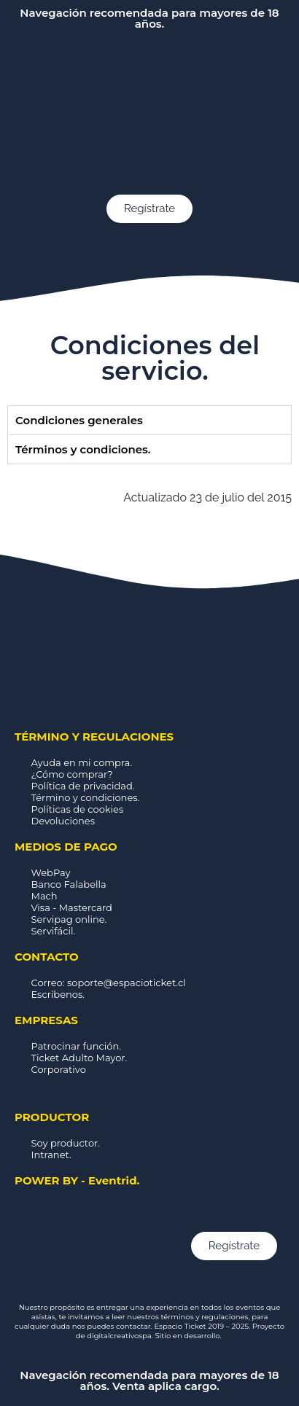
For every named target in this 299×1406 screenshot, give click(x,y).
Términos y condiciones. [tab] (82, 449)
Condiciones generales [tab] (79, 420)
